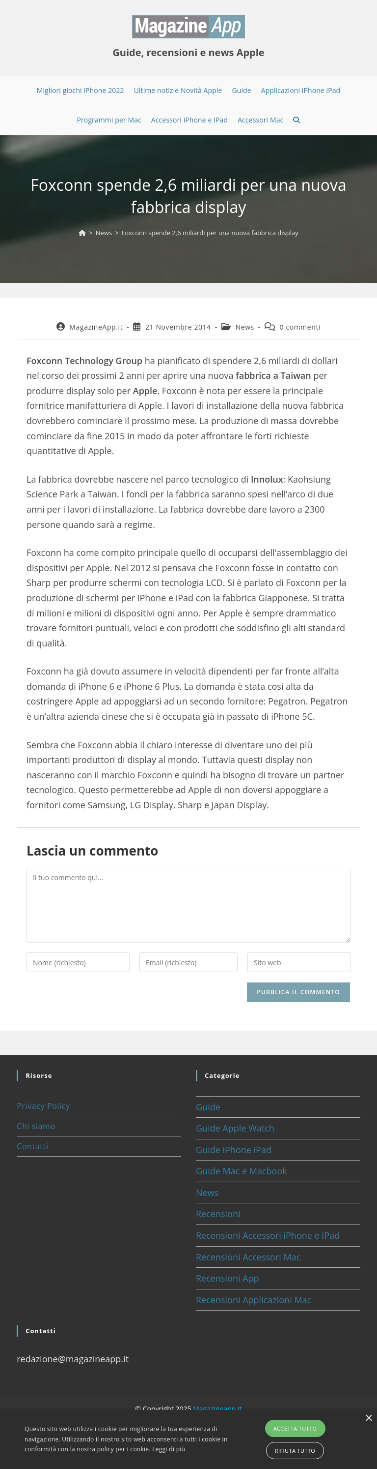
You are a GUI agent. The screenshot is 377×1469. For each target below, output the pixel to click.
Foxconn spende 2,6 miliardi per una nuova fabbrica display (210, 232)
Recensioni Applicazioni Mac (253, 1300)
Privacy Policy (43, 1106)
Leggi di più (168, 1449)
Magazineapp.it (217, 1408)
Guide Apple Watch (235, 1128)
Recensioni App (227, 1278)
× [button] (368, 1418)
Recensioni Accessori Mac (248, 1257)
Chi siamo (36, 1126)
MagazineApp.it (96, 327)
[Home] (82, 232)
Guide (208, 1107)
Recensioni (218, 1214)
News (245, 327)
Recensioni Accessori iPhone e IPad (268, 1235)
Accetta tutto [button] (295, 1428)
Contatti (32, 1146)
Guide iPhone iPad (233, 1150)
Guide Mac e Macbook (241, 1171)
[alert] (188, 1439)
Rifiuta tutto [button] (295, 1450)
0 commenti (300, 327)
